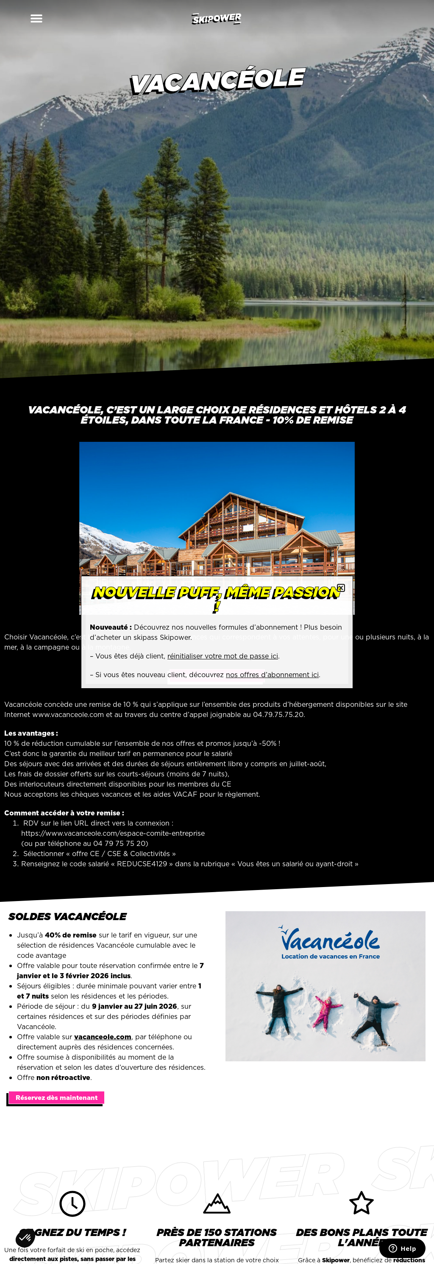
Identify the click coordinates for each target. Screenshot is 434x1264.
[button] (18, 18)
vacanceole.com (102, 1036)
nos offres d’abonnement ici (272, 674)
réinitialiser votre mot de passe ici (222, 656)
